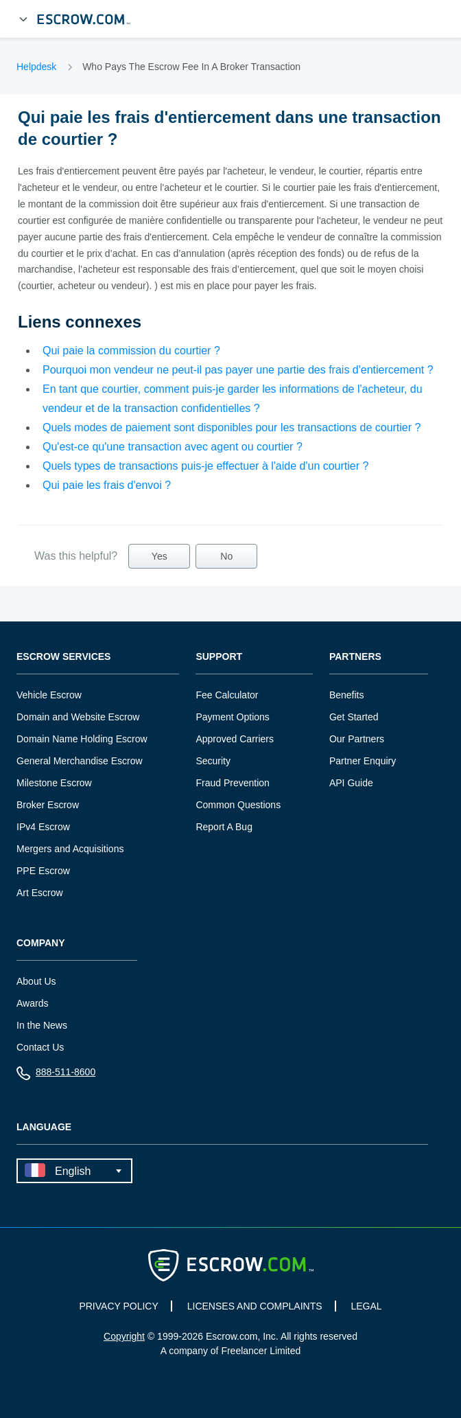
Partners (355, 657)
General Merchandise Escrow (79, 760)
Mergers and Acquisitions (69, 848)
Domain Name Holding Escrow (81, 738)
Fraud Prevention (232, 782)
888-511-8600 (55, 1075)
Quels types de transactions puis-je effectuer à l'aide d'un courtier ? (205, 466)
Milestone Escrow (54, 782)
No (226, 556)
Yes (159, 556)
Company (40, 943)
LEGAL (366, 1306)
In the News (41, 1025)
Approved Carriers (235, 738)
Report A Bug (224, 826)
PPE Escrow (43, 870)
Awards (32, 1003)
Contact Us (40, 1047)
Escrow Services (63, 657)
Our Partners (356, 738)
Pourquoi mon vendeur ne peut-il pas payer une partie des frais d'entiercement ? (238, 370)
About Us (36, 981)
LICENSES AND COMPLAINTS (254, 1306)
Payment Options (232, 716)
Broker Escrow (47, 804)
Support (219, 657)
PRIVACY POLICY (118, 1306)
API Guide (351, 782)
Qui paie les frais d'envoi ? (107, 485)
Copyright (124, 1336)
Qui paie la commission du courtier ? (131, 350)
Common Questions (238, 804)
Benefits (346, 694)
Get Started (354, 716)
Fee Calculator (227, 694)
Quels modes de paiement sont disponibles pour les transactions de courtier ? (232, 427)
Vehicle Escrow (49, 694)
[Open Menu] (23, 19)
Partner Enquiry (362, 760)
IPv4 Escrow (43, 826)
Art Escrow (39, 892)
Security (213, 760)
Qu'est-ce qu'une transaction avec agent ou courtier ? (173, 447)
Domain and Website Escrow (77, 716)
